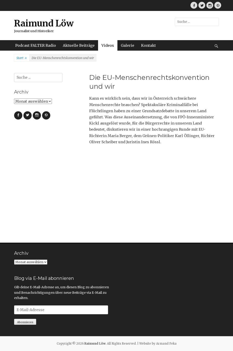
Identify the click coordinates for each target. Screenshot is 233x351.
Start (21, 58)
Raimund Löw (44, 23)
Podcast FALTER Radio (35, 45)
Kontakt (148, 45)
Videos (107, 45)
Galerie (127, 45)
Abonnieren (25, 322)
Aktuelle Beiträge (79, 45)
